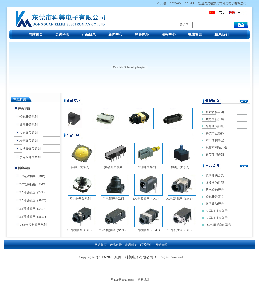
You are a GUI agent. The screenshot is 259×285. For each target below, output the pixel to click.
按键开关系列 (28, 133)
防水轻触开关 (215, 189)
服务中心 (168, 34)
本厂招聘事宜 (215, 140)
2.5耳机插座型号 (217, 218)
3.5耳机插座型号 (217, 211)
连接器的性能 (215, 182)
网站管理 (161, 245)
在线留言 (195, 34)
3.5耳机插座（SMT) (32, 216)
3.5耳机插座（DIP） (32, 208)
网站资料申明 (215, 112)
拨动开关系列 (28, 124)
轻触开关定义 (215, 196)
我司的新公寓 (215, 119)
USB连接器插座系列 (33, 224)
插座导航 (24, 168)
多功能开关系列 (30, 149)
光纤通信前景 (215, 126)
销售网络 (142, 34)
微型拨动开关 (215, 203)
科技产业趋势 (215, 133)
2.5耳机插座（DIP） (32, 192)
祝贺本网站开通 (216, 147)
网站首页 (36, 34)
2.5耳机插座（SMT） (33, 200)
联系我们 (221, 34)
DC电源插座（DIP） (33, 176)
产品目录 (89, 34)
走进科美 (62, 34)
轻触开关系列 (28, 116)
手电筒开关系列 (30, 157)
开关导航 (24, 108)
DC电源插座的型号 (218, 225)
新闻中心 (115, 34)
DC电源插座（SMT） (33, 184)
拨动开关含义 (215, 175)
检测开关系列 (28, 141)
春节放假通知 (215, 154)
